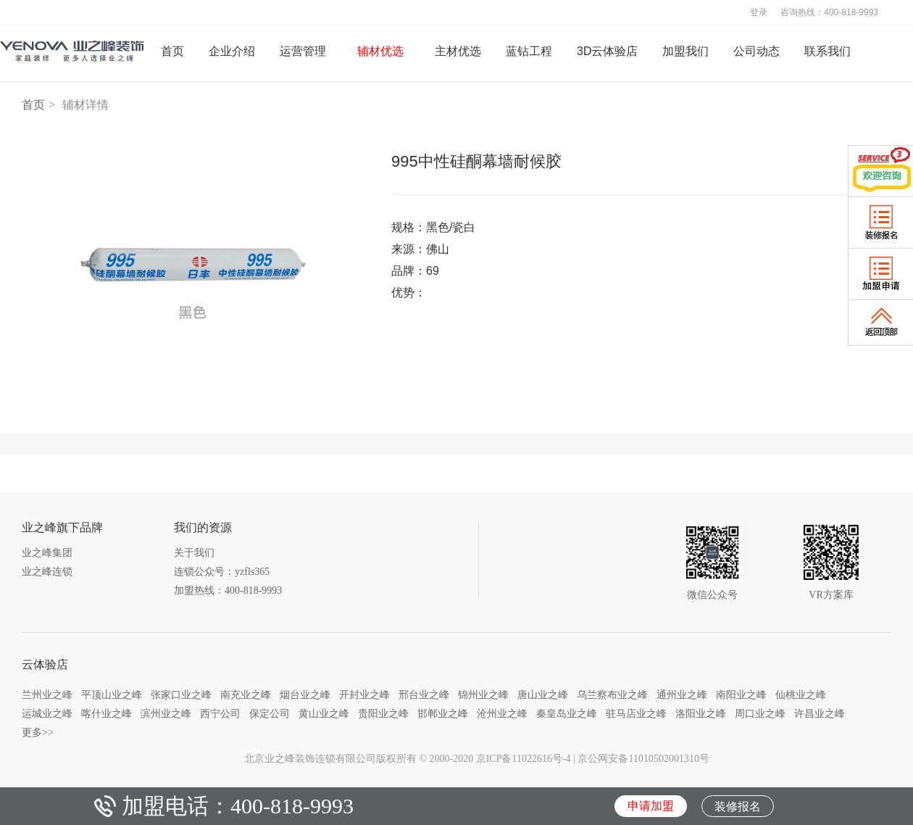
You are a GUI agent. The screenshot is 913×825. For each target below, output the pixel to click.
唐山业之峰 (542, 694)
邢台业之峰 (424, 694)
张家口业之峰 (181, 694)
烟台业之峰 (305, 694)
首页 (33, 105)
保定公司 (269, 713)
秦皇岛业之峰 (566, 713)
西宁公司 (220, 713)
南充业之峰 (245, 694)
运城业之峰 (47, 713)
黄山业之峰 (324, 713)
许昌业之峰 (819, 713)
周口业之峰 (760, 713)
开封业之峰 (364, 694)
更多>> (38, 732)
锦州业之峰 (483, 694)
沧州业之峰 (502, 713)
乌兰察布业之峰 (612, 694)
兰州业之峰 (47, 694)
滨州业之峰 (166, 713)
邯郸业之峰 (442, 713)
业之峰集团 (47, 552)
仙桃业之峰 (800, 694)
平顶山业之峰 (111, 694)
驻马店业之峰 (636, 713)
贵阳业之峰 (383, 713)
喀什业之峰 (106, 713)
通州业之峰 (681, 694)
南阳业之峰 (741, 694)
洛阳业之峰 (700, 713)
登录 (758, 12)
